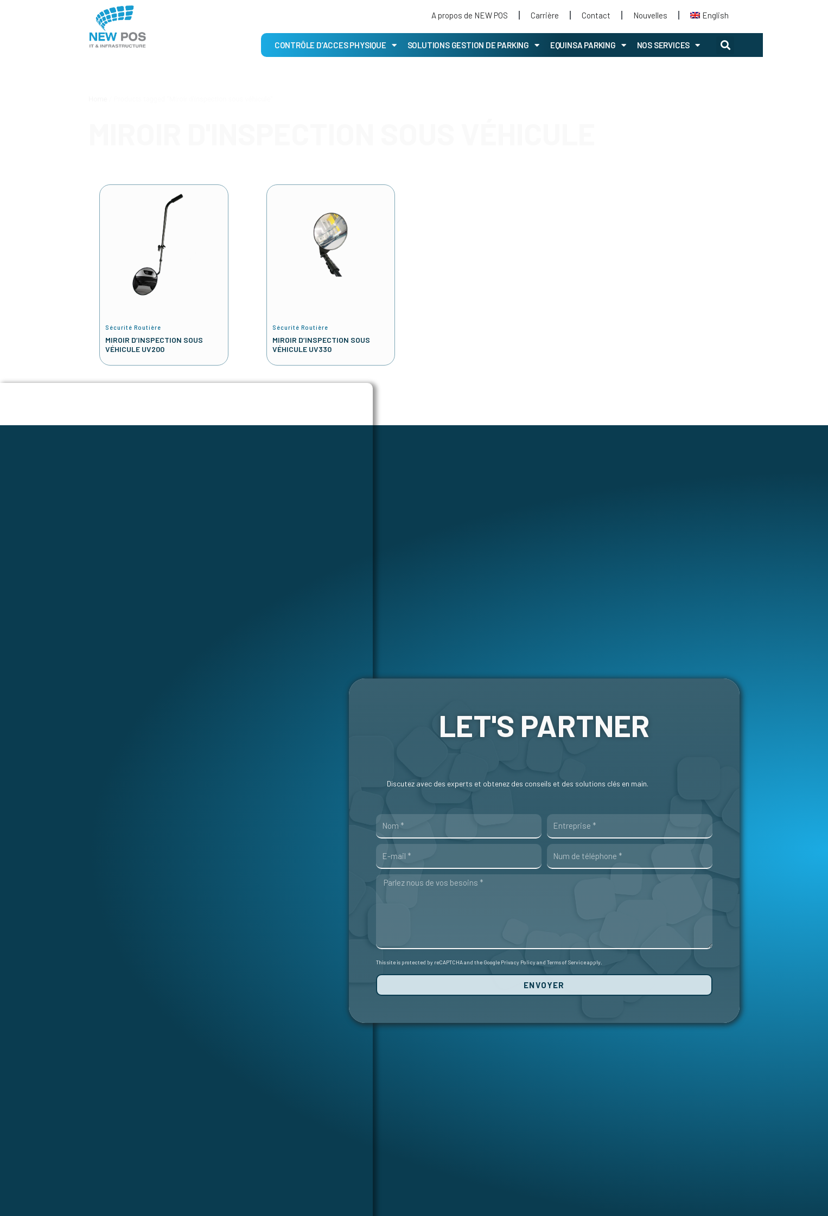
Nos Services (668, 45)
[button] (725, 45)
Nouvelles (650, 15)
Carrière (545, 15)
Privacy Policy (518, 963)
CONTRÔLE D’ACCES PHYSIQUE (336, 45)
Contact (596, 15)
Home (97, 99)
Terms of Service (566, 963)
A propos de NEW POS (469, 15)
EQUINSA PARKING (588, 45)
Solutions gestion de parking (473, 45)
